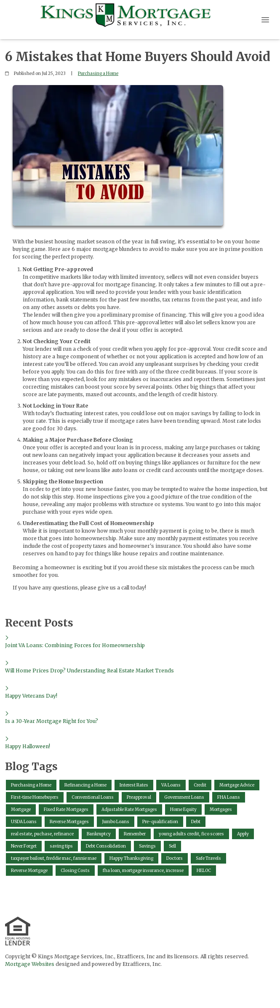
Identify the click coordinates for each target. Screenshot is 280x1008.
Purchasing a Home (98, 73)
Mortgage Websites (29, 964)
